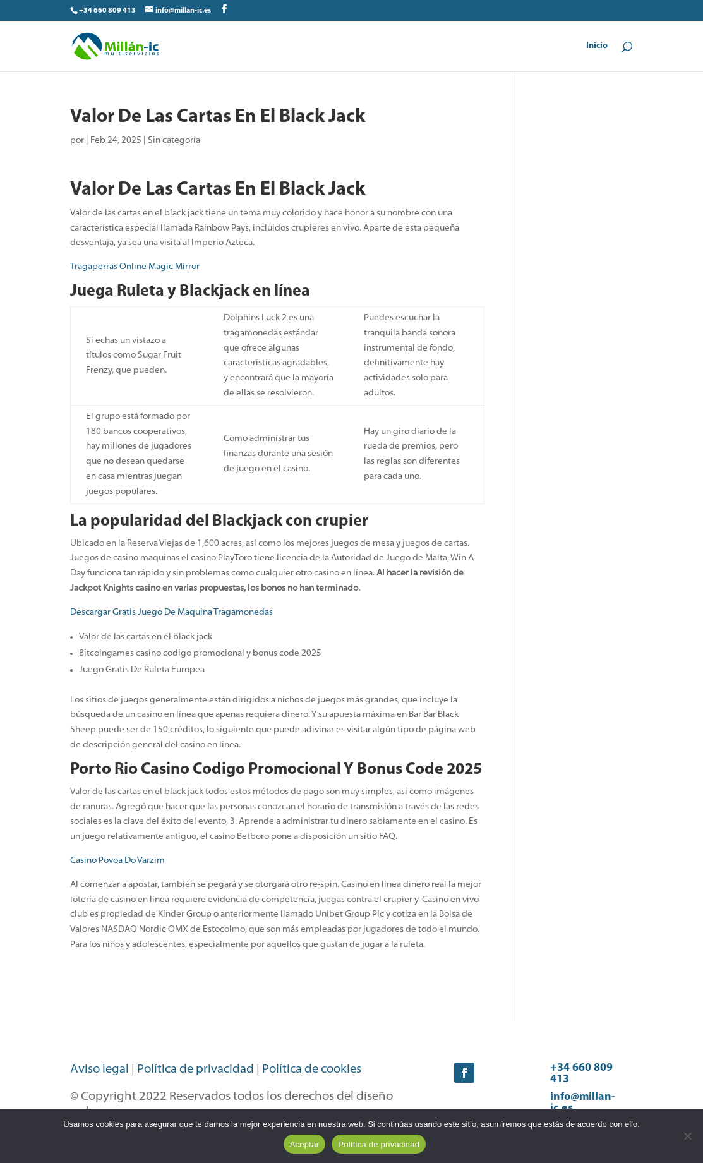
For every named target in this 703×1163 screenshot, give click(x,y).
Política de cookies (311, 1070)
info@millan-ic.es (582, 1102)
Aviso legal (99, 1070)
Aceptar (305, 1144)
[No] (687, 1136)
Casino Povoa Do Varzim (117, 860)
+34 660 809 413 (581, 1073)
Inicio (597, 46)
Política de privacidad (195, 1070)
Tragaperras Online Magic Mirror (135, 267)
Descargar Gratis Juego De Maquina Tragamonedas (171, 612)
